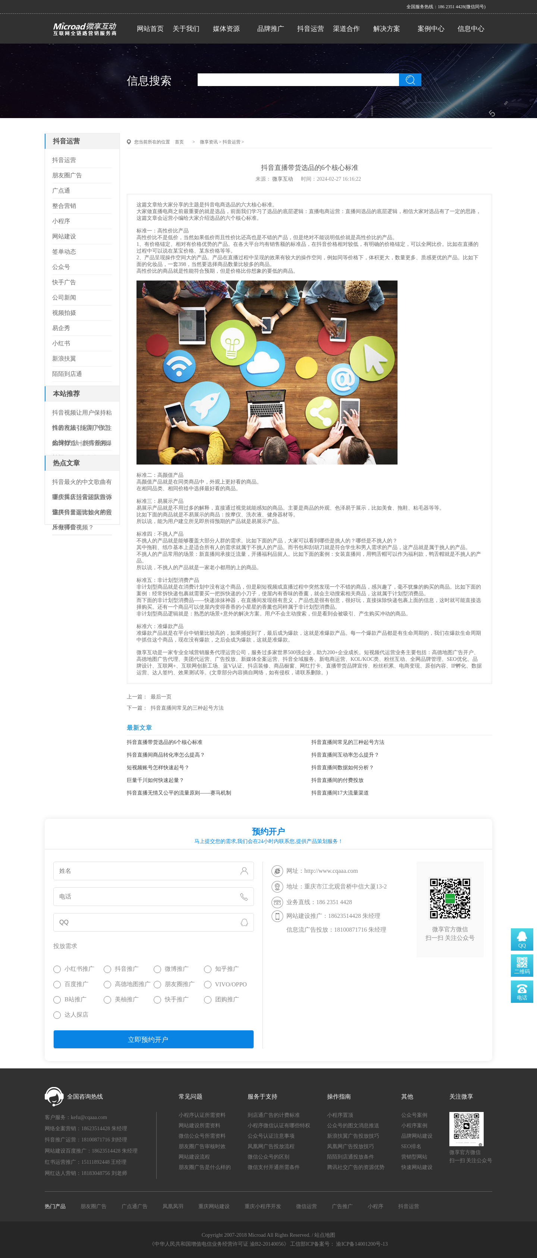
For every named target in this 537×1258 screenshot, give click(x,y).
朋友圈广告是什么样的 (205, 1167)
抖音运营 (310, 28)
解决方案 (386, 28)
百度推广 (76, 984)
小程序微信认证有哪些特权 (279, 1125)
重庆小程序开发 (263, 1206)
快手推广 (177, 999)
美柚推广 (127, 999)
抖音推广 (127, 969)
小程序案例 (414, 1125)
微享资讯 (209, 142)
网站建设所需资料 (199, 1125)
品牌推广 (270, 28)
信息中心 (471, 28)
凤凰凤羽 (173, 1206)
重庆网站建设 (214, 1206)
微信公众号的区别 (268, 1157)
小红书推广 (79, 969)
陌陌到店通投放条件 (350, 1157)
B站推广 (76, 999)
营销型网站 (414, 1157)
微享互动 (282, 179)
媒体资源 (226, 28)
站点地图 (324, 1235)
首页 (179, 142)
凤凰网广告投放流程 (271, 1146)
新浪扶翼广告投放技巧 (353, 1136)
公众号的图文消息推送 (353, 1125)
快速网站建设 (417, 1167)
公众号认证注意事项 (271, 1136)
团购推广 (227, 999)
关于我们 (186, 28)
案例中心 (431, 28)
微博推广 (177, 969)
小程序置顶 (340, 1115)
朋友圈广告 (94, 1206)
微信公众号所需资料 (202, 1136)
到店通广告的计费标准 (274, 1115)
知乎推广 (227, 969)
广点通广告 (135, 1206)
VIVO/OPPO (231, 984)
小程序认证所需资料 (202, 1115)
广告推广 (342, 1206)
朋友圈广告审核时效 (202, 1146)
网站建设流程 (194, 1157)
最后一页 (161, 697)
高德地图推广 (133, 984)
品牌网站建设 (417, 1136)
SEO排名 (411, 1146)
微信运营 (306, 1206)
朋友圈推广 (180, 984)
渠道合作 (346, 28)
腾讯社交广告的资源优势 (355, 1167)
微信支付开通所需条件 (274, 1167)
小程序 (375, 1206)
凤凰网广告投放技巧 (350, 1146)
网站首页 (150, 28)
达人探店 (76, 1014)
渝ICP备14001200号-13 (361, 1244)
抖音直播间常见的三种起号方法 (187, 708)
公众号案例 (414, 1115)
